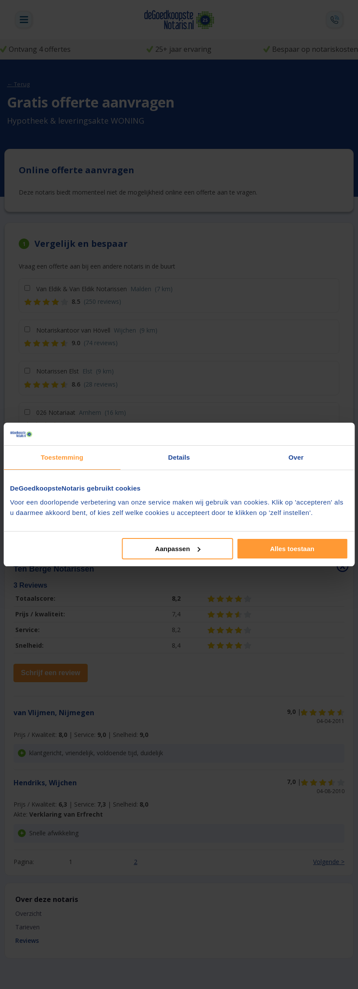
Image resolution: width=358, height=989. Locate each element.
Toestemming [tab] (62, 457)
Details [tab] (179, 457)
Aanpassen (178, 548)
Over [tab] (296, 457)
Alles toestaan (292, 548)
